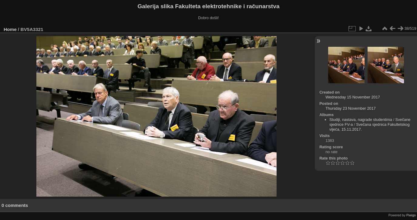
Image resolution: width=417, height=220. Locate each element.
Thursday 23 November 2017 (350, 108)
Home (10, 29)
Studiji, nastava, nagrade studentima (360, 119)
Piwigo (411, 215)
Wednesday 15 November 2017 (352, 97)
